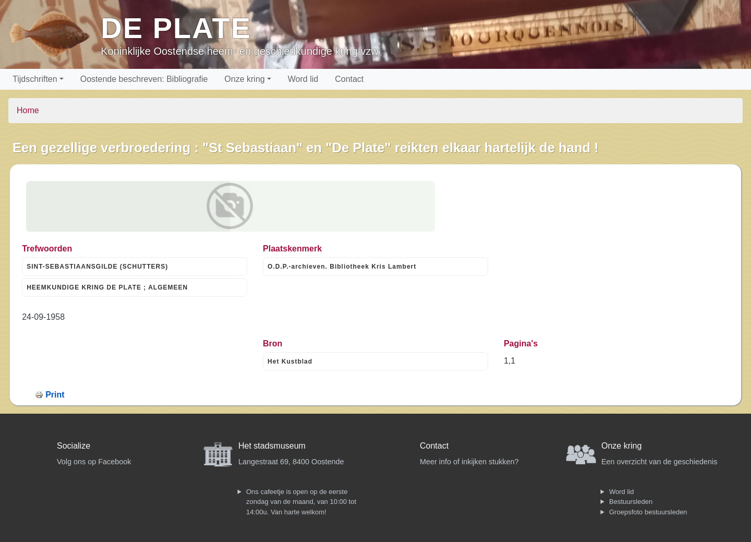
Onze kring (244, 79)
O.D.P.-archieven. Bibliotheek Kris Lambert (342, 266)
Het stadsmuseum (272, 445)
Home (28, 110)
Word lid (303, 79)
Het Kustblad (290, 361)
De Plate (176, 27)
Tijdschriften (35, 79)
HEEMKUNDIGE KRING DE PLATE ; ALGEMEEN (107, 287)
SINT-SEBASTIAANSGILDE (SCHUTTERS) (97, 266)
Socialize (73, 445)
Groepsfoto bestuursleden (648, 512)
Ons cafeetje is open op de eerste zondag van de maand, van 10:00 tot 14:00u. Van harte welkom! (301, 502)
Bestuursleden (630, 501)
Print (54, 394)
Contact (349, 79)
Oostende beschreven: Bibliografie (144, 79)
